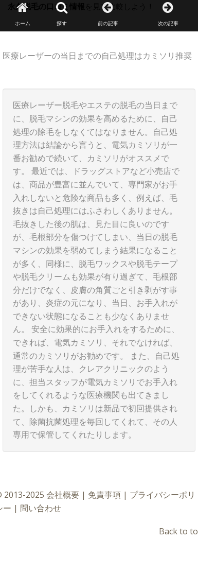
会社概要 (62, 494)
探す (61, 14)
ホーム (22, 14)
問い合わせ (40, 508)
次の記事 (168, 14)
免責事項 (104, 494)
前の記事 (108, 14)
